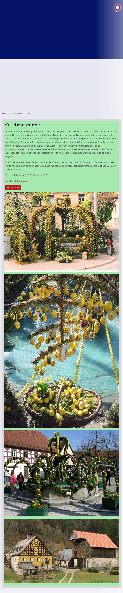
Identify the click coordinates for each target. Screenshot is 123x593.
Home (4, 114)
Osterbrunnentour (23, 114)
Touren (11, 114)
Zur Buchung (13, 187)
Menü (117, 12)
